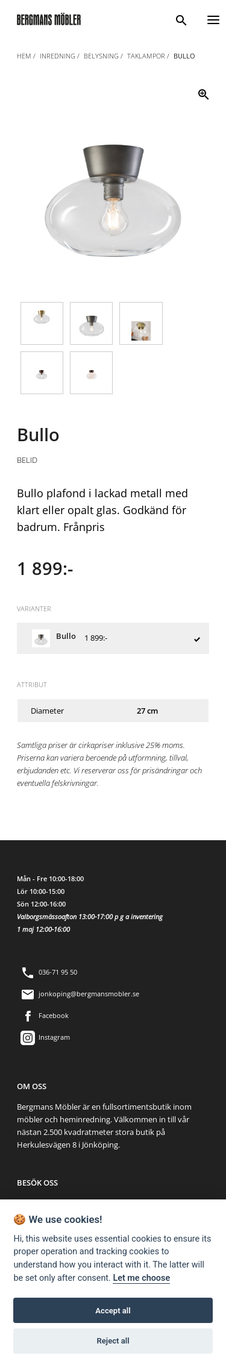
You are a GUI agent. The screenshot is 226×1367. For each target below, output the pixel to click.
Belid (27, 460)
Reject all (112, 1340)
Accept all (112, 1310)
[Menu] (213, 18)
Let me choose (141, 1278)
